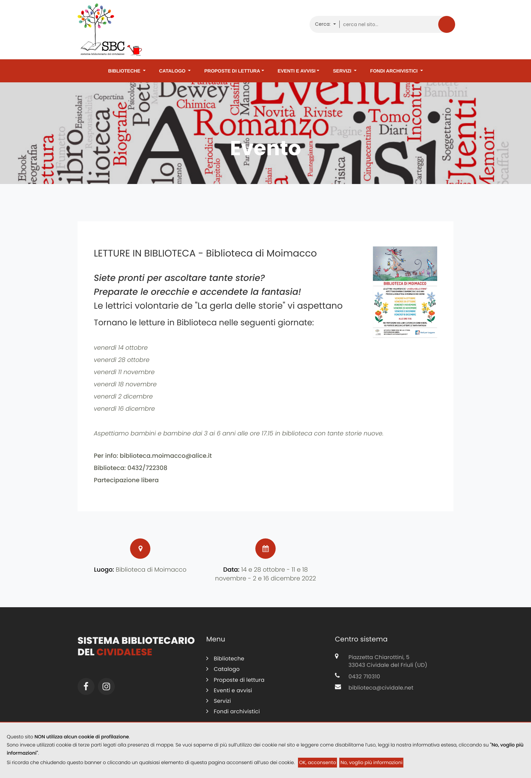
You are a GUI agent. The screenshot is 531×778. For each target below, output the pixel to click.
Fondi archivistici (394, 71)
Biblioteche (125, 71)
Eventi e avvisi (297, 71)
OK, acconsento (317, 762)
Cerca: (323, 24)
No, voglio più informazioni (371, 762)
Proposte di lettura (232, 71)
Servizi (343, 71)
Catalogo (173, 71)
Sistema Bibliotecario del (136, 650)
